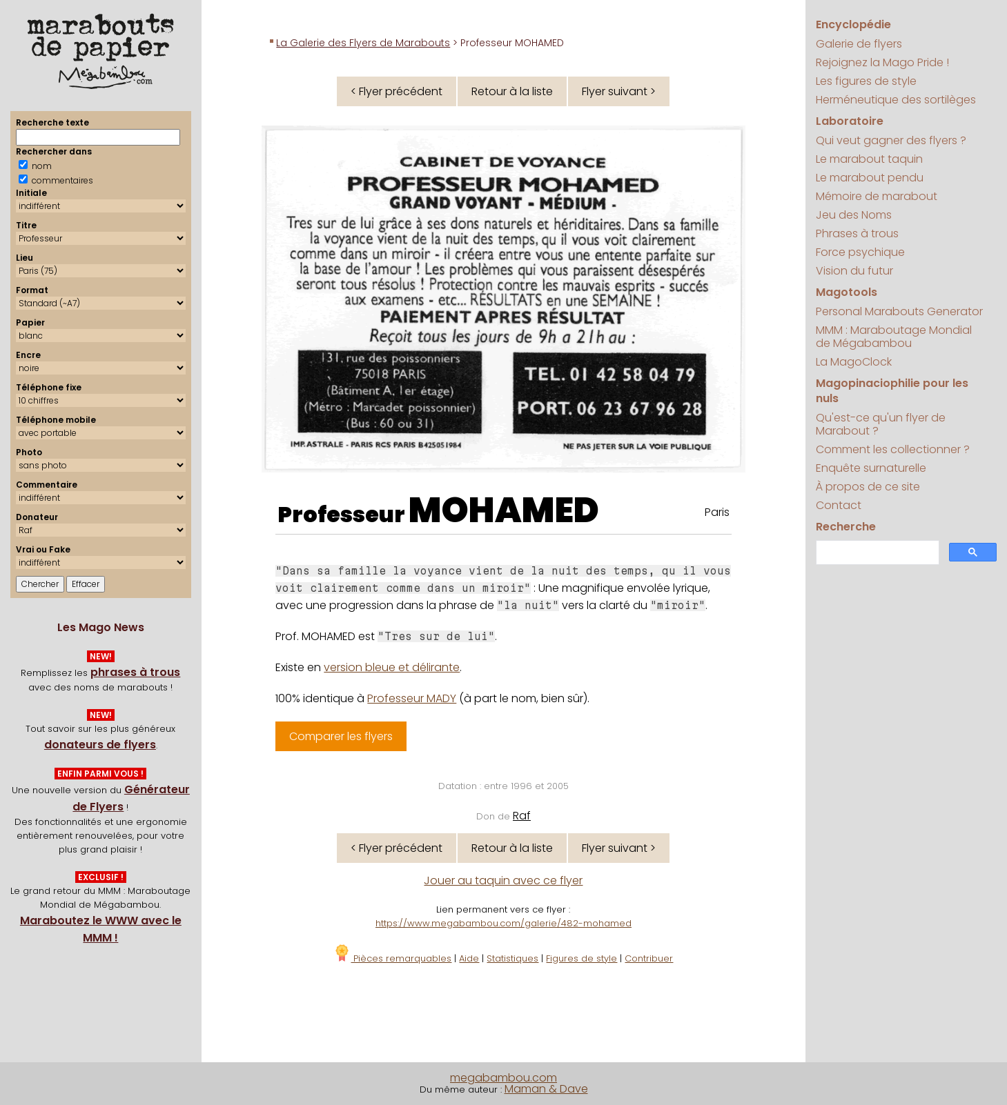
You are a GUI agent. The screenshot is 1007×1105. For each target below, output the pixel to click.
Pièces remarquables (392, 958)
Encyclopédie (853, 24)
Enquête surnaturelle (871, 468)
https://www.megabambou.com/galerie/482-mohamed (503, 923)
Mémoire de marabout (876, 196)
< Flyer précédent (396, 91)
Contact (838, 505)
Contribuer (649, 958)
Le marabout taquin (869, 159)
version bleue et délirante (392, 667)
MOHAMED (504, 510)
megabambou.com (503, 1078)
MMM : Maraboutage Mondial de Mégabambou (894, 336)
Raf (522, 816)
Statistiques (512, 958)
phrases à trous (135, 672)
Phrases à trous (857, 233)
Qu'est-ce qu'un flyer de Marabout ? (881, 424)
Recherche (846, 527)
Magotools (846, 292)
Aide (469, 958)
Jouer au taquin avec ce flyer (503, 880)
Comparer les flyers (341, 736)
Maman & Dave (546, 1089)
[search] (876, 552)
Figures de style (581, 958)
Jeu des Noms (854, 215)
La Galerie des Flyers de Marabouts (363, 43)
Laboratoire (849, 121)
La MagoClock (854, 362)
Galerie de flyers (859, 44)
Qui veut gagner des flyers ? (891, 140)
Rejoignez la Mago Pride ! (882, 62)
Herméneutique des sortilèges (896, 100)
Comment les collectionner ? (893, 449)
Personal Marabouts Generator (899, 311)
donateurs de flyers (100, 745)
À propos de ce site (868, 487)
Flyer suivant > (619, 91)
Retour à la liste (512, 91)
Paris (717, 512)
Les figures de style (866, 81)
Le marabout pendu (869, 178)
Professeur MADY (411, 698)
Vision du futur (854, 271)
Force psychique (860, 252)
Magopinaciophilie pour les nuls (892, 390)
